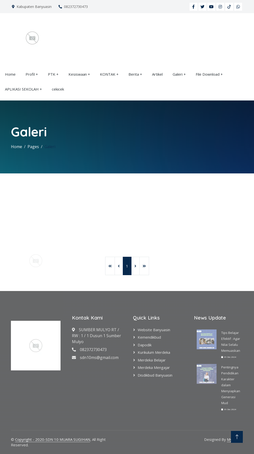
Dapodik (145, 344)
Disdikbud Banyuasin (155, 375)
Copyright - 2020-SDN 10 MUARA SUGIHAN (52, 439)
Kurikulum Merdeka (154, 352)
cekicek (58, 89)
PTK (51, 74)
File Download (208, 74)
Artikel (157, 74)
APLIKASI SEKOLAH (22, 89)
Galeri (178, 74)
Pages (33, 146)
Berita (133, 74)
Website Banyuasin (154, 329)
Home (10, 74)
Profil (30, 74)
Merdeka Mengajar (154, 367)
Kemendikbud (149, 337)
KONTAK (107, 74)
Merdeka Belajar (152, 359)
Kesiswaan (77, 74)
